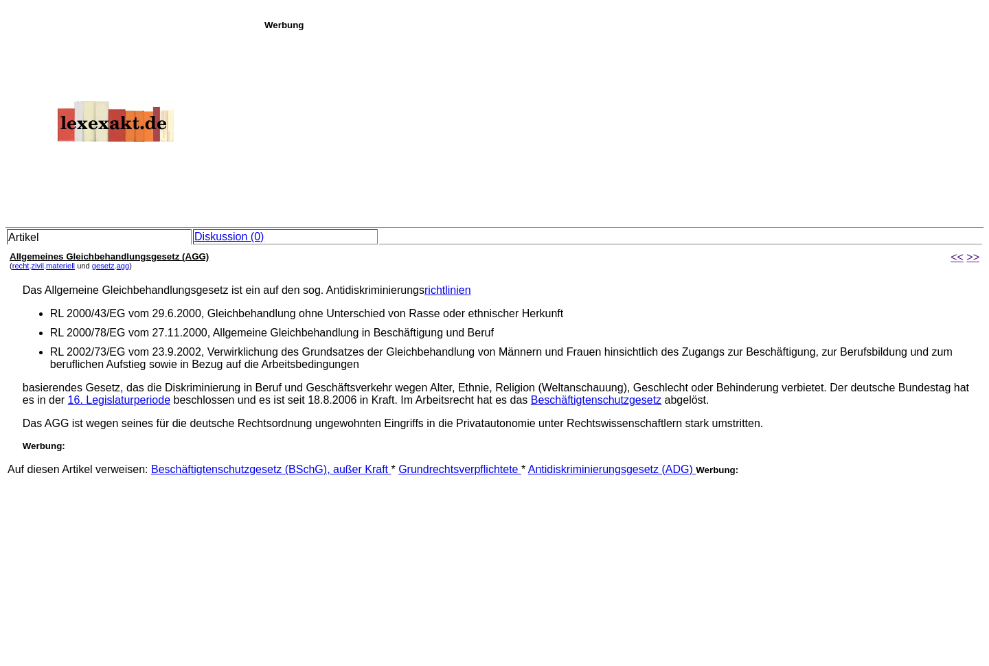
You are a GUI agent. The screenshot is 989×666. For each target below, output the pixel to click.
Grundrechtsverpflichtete (459, 469)
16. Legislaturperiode (119, 400)
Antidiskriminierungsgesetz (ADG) (612, 469)
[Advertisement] (622, 126)
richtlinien (447, 290)
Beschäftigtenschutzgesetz (596, 400)
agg (123, 266)
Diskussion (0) (229, 236)
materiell (60, 266)
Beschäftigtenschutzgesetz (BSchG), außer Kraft (271, 469)
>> (972, 257)
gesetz (103, 266)
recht (21, 266)
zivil (38, 266)
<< (957, 257)
